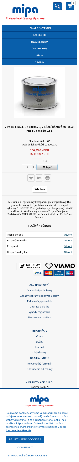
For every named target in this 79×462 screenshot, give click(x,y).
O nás (39, 336)
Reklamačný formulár (40, 363)
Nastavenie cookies (39, 317)
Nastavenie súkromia (18, 430)
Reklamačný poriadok (39, 301)
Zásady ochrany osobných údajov (39, 295)
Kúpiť (47, 167)
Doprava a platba (39, 306)
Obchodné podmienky (39, 290)
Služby (39, 341)
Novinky (39, 62)
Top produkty (39, 48)
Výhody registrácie (39, 312)
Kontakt (39, 347)
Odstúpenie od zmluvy (40, 369)
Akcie (39, 55)
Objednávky (39, 352)
